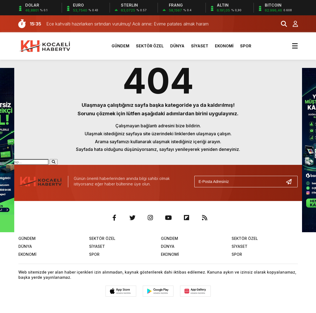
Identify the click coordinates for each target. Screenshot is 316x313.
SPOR (245, 46)
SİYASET (199, 46)
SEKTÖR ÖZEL (150, 46)
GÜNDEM (120, 46)
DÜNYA (177, 46)
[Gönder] (291, 181)
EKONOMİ (224, 46)
